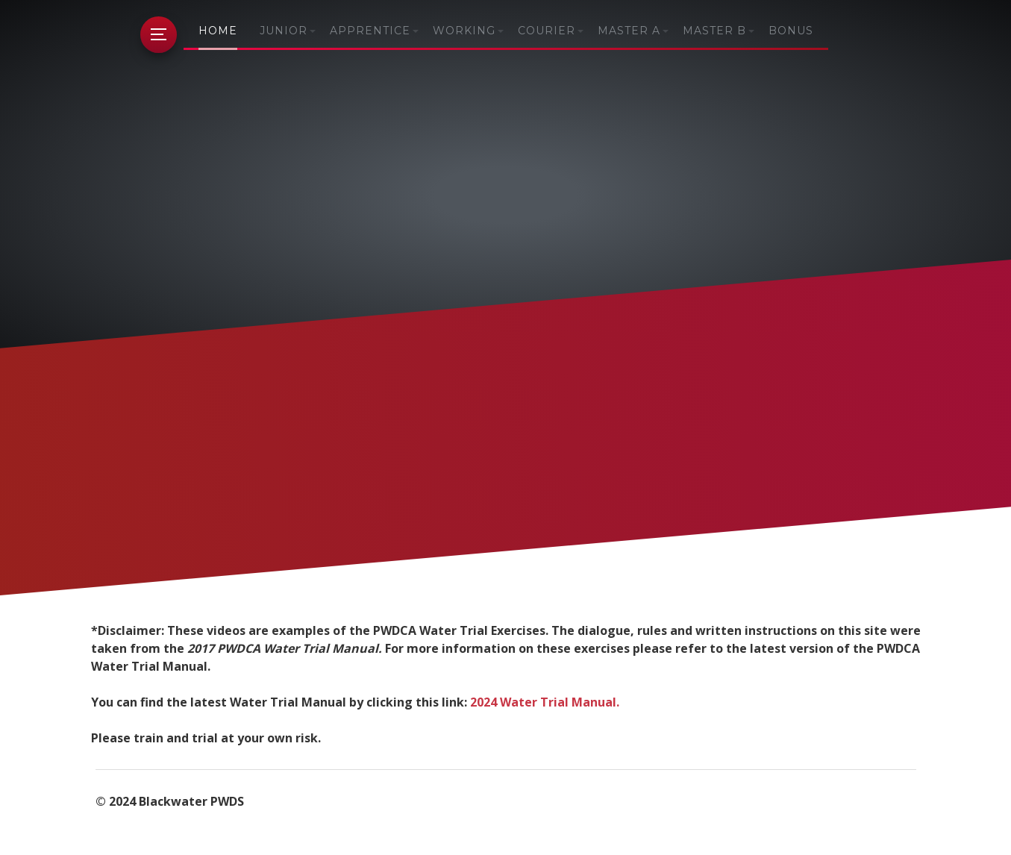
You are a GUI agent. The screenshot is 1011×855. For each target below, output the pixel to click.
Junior (283, 30)
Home (217, 30)
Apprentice (370, 30)
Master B (714, 30)
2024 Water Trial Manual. (544, 702)
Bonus (791, 30)
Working (464, 30)
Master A (629, 30)
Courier (546, 30)
